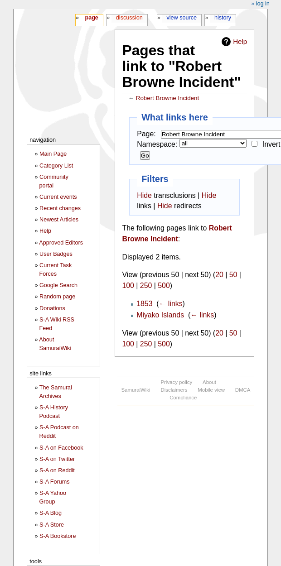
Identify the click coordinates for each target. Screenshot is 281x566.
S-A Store (51, 525)
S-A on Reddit (57, 470)
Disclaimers (173, 390)
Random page (57, 296)
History (222, 17)
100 (128, 285)
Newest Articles (58, 219)
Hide (144, 195)
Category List (56, 166)
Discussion (129, 17)
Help (240, 41)
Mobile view (211, 390)
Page (91, 17)
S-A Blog (50, 513)
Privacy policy (176, 382)
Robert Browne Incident (167, 98)
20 (219, 274)
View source (182, 17)
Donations (52, 308)
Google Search (58, 285)
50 (233, 274)
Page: (146, 134)
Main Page (53, 154)
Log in (263, 3)
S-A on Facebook (61, 448)
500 (164, 285)
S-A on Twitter (57, 459)
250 (146, 285)
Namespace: (157, 144)
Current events (58, 197)
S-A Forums (54, 482)
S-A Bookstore (57, 536)
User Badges (56, 254)
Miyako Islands (160, 315)
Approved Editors (61, 243)
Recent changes (60, 208)
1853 (144, 303)
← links (171, 303)
